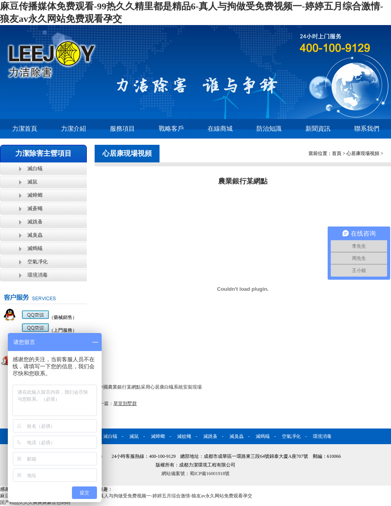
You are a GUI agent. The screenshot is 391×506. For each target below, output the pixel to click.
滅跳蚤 (35, 222)
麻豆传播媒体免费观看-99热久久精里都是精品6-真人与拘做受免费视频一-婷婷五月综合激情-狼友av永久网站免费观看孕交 (126, 496)
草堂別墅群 (125, 403)
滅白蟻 (35, 168)
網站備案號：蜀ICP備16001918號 (195, 473)
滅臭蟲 (35, 235)
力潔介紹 (73, 128)
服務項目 (122, 128)
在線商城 (220, 128)
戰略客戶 (171, 128)
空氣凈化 (37, 262)
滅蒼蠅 (35, 208)
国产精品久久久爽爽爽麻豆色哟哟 (35, 502)
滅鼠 (32, 182)
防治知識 (269, 128)
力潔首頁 (24, 128)
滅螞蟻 (35, 248)
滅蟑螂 (35, 195)
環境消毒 (37, 275)
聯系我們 (366, 128)
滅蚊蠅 (184, 436)
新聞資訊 (317, 128)
